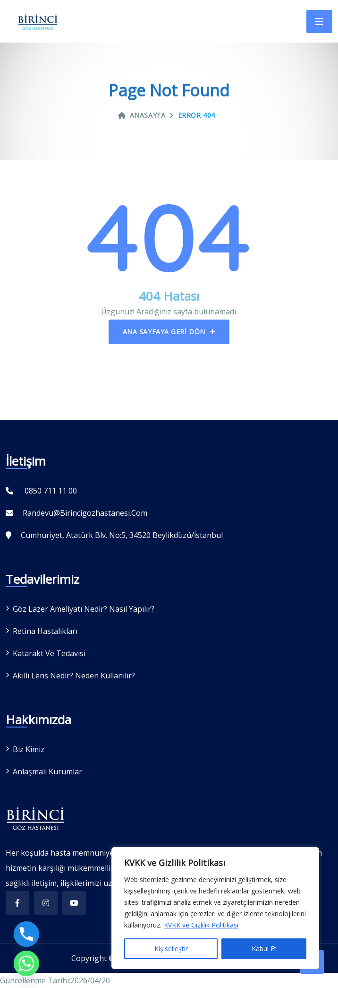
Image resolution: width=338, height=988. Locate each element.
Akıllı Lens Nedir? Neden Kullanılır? (74, 675)
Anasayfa (141, 115)
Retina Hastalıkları (45, 631)
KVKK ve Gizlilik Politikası (201, 924)
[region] (215, 908)
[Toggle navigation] (319, 21)
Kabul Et (264, 948)
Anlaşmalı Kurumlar (47, 771)
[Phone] (26, 934)
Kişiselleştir (171, 948)
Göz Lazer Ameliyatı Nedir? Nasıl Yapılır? (83, 609)
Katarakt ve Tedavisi (49, 653)
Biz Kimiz (28, 749)
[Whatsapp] (26, 963)
